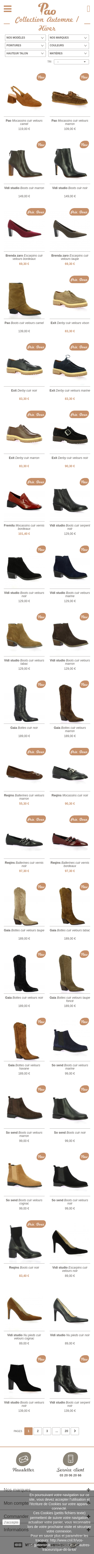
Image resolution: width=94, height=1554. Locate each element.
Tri (49, 61)
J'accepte (11, 1522)
